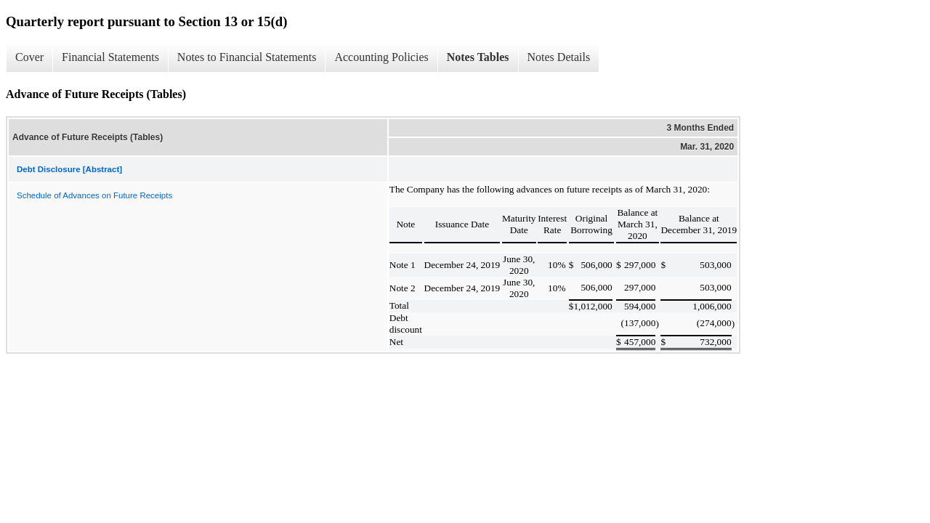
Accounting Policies (381, 57)
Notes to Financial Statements (247, 57)
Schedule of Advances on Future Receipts (94, 195)
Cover (29, 57)
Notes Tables (478, 57)
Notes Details (559, 57)
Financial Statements (110, 57)
